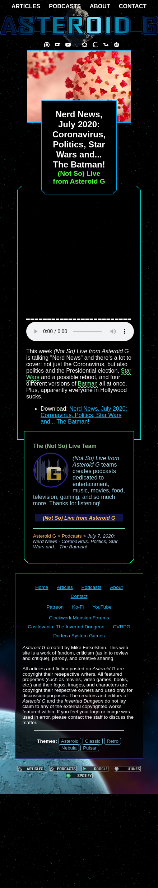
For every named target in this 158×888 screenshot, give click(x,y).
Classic (93, 741)
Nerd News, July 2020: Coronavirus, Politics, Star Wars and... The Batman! (84, 415)
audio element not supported (80, 331)
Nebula (68, 748)
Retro (112, 741)
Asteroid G (44, 536)
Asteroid (70, 741)
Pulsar (90, 748)
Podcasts (72, 536)
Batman (88, 384)
